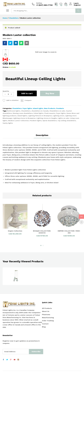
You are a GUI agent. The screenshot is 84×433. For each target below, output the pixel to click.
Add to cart (27, 155)
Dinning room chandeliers (23, 175)
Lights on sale (63, 180)
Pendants (60, 170)
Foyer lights (27, 170)
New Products (49, 170)
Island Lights (38, 170)
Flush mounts (49, 175)
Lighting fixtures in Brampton (40, 178)
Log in (74, 3)
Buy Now (50, 155)
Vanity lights (8, 185)
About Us (45, 373)
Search (78, 10)
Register (77, 5)
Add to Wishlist (12, 162)
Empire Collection (15, 293)
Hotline (39, 3)
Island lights (22, 178)
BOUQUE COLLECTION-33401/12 (42, 294)
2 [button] (43, 307)
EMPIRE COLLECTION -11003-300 (69, 294)
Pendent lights (36, 183)
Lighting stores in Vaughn (46, 180)
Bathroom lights (13, 173)
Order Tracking (48, 383)
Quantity (6, 153)
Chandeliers (17, 170)
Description (42, 197)
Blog (44, 389)
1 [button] (40, 307)
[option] (15, 282)
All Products (47, 370)
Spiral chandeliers (50, 183)
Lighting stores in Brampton (24, 180)
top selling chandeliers (67, 183)
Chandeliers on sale (57, 173)
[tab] (42, 198)
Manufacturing (48, 380)
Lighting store (58, 178)
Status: (6, 129)
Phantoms (46, 377)
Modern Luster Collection (18, 183)
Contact (45, 386)
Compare (28, 162)
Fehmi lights (38, 175)
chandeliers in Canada (40, 173)
